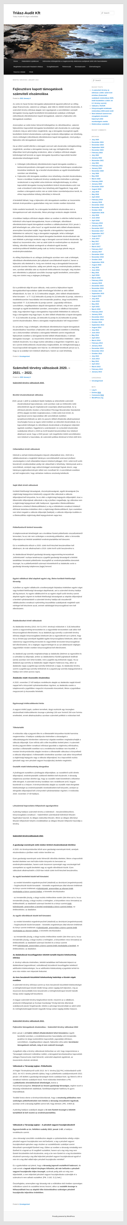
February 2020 (97, 181)
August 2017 (96, 236)
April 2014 (95, 338)
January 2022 (97, 158)
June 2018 (96, 218)
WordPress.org (97, 398)
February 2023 (97, 152)
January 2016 (97, 283)
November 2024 (98, 145)
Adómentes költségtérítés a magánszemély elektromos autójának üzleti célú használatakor (75, 61)
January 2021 (97, 168)
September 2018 (98, 213)
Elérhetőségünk (94, 67)
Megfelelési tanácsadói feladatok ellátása (28, 67)
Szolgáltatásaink (53, 67)
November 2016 (98, 257)
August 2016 (96, 265)
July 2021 (95, 163)
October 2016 (97, 259)
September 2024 (98, 147)
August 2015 (96, 296)
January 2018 (97, 226)
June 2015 (96, 301)
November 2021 (98, 160)
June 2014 (96, 333)
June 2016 (96, 270)
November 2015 (98, 288)
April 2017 (95, 244)
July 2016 (95, 267)
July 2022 (95, 155)
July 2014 (95, 330)
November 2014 (98, 319)
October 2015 (97, 291)
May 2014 (95, 335)
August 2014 (96, 327)
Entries (96, 393)
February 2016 (97, 280)
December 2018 (98, 205)
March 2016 (96, 278)
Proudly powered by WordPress (63, 1216)
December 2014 (98, 317)
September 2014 (98, 325)
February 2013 (97, 369)
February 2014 (97, 343)
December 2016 (98, 254)
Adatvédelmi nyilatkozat (30, 61)
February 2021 (97, 166)
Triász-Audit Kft (26, 13)
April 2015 (95, 306)
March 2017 (96, 246)
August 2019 (96, 189)
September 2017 (98, 233)
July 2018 (95, 215)
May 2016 (95, 273)
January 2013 (97, 372)
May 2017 (95, 241)
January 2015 (97, 314)
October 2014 (97, 322)
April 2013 (95, 364)
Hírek (31, 72)
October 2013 (97, 353)
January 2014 (97, 346)
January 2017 (97, 252)
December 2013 (98, 348)
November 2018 (98, 207)
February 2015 (97, 312)
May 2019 (95, 194)
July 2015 (95, 299)
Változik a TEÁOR (98, 106)
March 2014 (96, 340)
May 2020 (95, 176)
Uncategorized (24, 356)
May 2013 (95, 361)
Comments (98, 395)
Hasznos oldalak (19, 72)
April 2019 (95, 197)
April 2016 (95, 275)
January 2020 (97, 184)
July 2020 (95, 173)
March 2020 (96, 179)
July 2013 (95, 356)
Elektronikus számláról (100, 124)
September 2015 (98, 293)
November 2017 (98, 231)
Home (15, 61)
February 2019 (97, 200)
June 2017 (96, 239)
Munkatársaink (80, 67)
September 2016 (98, 262)
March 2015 (96, 309)
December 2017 (98, 228)
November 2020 (98, 171)
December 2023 (98, 150)
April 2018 (95, 220)
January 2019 (97, 202)
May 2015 (95, 304)
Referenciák (66, 67)
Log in (94, 390)
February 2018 (97, 223)
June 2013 (96, 359)
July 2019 (95, 192)
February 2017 (97, 249)
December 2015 (98, 286)
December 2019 (98, 186)
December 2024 (98, 142)
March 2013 (96, 367)
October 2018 (97, 210)
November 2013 (98, 351)
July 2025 (95, 140)
